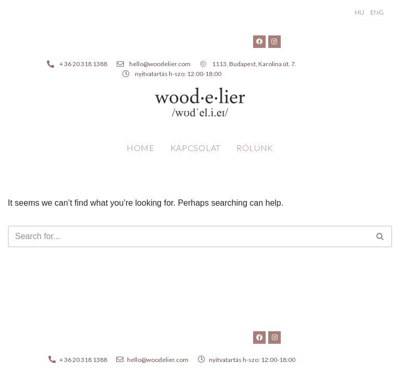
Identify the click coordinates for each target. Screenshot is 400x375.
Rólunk (254, 148)
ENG (377, 12)
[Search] (188, 236)
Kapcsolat (195, 148)
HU (359, 12)
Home (141, 148)
